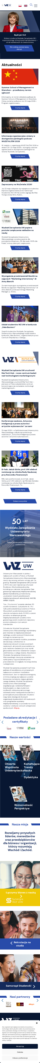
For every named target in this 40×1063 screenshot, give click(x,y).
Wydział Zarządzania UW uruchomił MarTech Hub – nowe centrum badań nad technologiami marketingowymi (19, 373)
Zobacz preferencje (20, 1058)
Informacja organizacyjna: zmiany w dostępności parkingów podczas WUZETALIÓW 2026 (18, 139)
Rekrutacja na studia (20, 944)
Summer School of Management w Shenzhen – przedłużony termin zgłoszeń (18, 90)
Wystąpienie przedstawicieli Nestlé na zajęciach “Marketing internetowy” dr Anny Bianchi (19, 279)
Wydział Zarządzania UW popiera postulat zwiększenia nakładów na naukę (18, 230)
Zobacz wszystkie (20, 501)
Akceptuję (20, 1046)
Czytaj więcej (20, 108)
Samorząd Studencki (21, 985)
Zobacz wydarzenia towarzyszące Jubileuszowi (20, 543)
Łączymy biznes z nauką (21, 892)
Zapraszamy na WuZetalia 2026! (17, 184)
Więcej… (17, 708)
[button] (37, 1023)
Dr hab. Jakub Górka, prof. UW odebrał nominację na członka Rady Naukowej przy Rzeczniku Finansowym (19, 472)
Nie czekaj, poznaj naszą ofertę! (19, 48)
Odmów (20, 1052)
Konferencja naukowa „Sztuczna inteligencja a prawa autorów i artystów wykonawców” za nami (17, 424)
